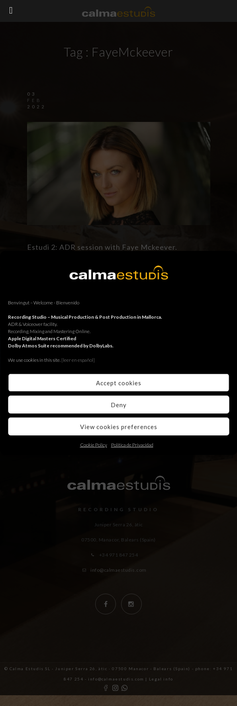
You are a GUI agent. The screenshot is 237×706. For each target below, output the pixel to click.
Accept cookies (118, 382)
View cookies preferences (118, 426)
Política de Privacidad (132, 445)
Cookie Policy (93, 445)
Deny (119, 404)
